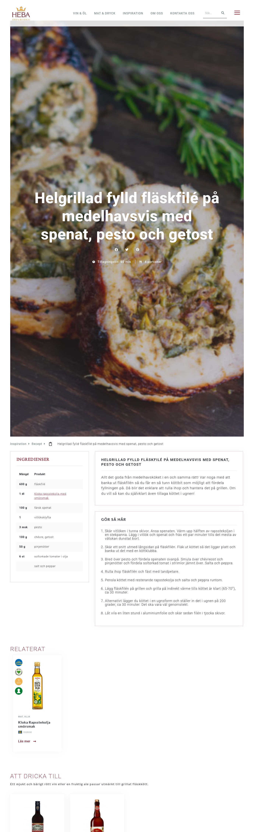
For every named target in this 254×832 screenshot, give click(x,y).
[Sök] (222, 13)
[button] (116, 255)
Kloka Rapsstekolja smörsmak (34, 730)
